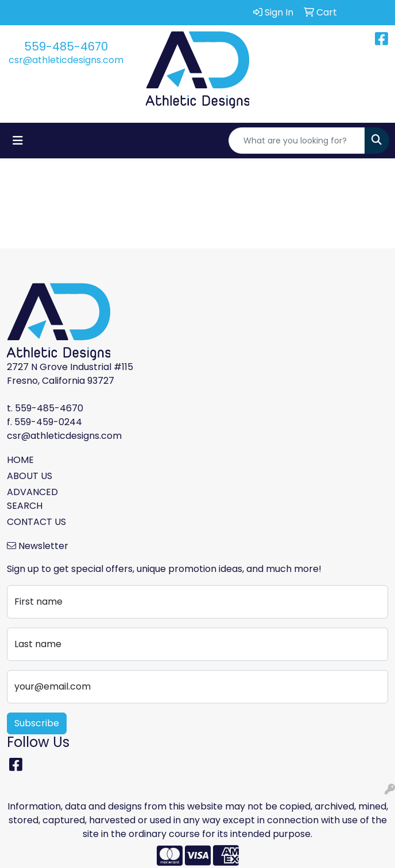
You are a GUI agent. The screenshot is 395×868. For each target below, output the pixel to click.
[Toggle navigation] (18, 141)
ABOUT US (29, 475)
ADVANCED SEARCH (32, 498)
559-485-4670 (66, 46)
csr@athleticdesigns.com (66, 60)
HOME (20, 459)
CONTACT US (36, 521)
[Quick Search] (297, 140)
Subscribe (36, 723)
